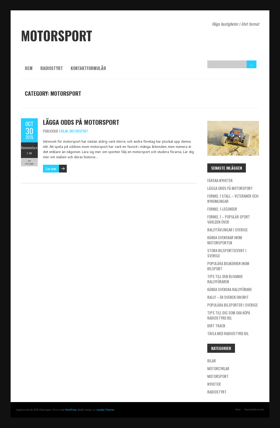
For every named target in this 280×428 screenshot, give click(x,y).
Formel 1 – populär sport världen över (228, 219)
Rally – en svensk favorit (228, 297)
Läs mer (51, 168)
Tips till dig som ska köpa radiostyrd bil (228, 315)
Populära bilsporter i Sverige (232, 305)
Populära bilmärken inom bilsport (228, 265)
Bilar (64, 131)
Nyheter (214, 384)
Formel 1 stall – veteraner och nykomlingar (233, 198)
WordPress (71, 409)
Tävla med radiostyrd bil (228, 333)
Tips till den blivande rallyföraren (225, 278)
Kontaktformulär (88, 68)
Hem (29, 68)
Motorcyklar (218, 368)
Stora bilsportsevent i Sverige (226, 252)
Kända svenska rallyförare (229, 289)
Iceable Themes (105, 409)
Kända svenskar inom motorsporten (224, 239)
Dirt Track (216, 325)
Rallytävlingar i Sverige (227, 229)
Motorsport (79, 131)
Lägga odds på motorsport (81, 122)
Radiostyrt (51, 68)
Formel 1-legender (222, 209)
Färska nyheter (220, 180)
